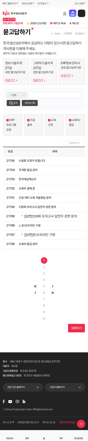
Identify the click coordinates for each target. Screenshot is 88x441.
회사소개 (8, 422)
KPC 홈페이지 (9, 3)
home (57, 33)
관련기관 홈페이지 (16, 387)
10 (44, 318)
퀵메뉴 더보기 (81, 424)
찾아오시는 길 (48, 422)
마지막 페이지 (53, 293)
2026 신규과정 (38, 23)
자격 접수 (42, 3)
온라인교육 (27, 3)
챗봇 (72, 13)
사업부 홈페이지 (57, 387)
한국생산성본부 (15, 13)
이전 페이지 (35, 293)
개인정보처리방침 (67, 422)
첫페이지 (35, 286)
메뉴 (81, 13)
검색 (58, 13)
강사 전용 (79, 3)
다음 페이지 (53, 286)
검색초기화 (30, 102)
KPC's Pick (59, 23)
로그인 (64, 13)
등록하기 (76, 328)
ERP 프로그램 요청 (11, 125)
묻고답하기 (80, 33)
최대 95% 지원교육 (13, 23)
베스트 (75, 23)
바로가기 (10, 80)
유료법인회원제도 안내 (28, 422)
